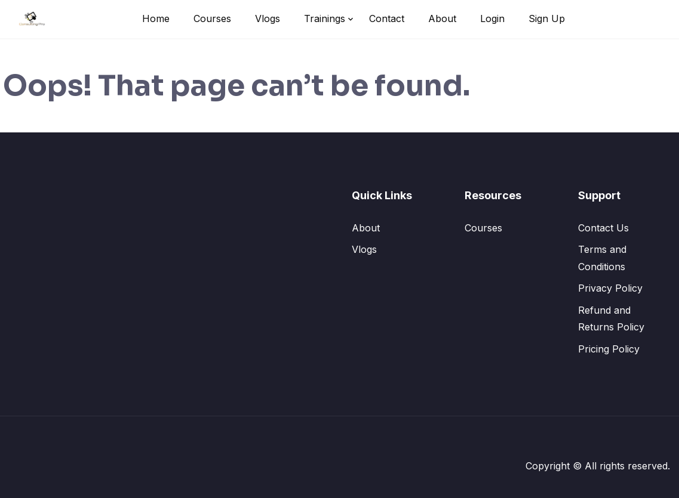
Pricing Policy (609, 349)
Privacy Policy (610, 288)
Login (492, 18)
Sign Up (547, 18)
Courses (212, 18)
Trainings (324, 18)
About (442, 18)
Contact (386, 18)
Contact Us (603, 228)
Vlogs (267, 18)
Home (156, 18)
